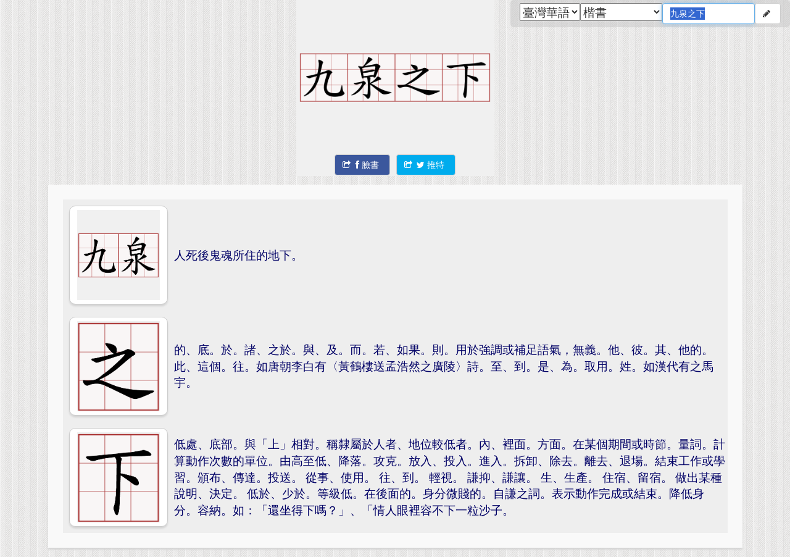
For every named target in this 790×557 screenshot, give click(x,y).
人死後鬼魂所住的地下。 (238, 254)
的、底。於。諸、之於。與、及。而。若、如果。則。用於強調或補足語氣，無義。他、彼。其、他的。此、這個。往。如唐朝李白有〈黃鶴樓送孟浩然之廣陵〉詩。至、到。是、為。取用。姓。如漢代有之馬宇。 (443, 365)
